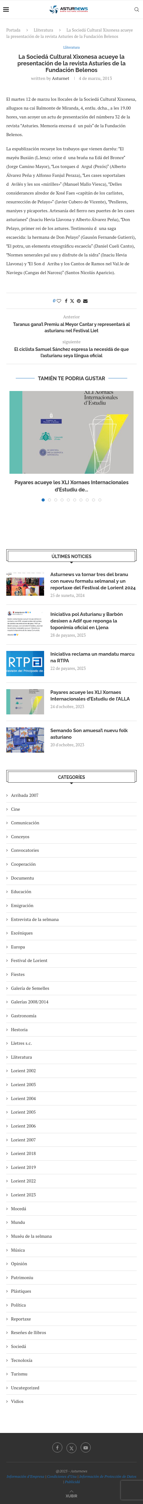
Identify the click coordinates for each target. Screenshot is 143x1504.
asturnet (60, 78)
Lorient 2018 (23, 1153)
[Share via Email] (85, 301)
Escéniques (22, 933)
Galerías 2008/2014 (30, 1002)
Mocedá (18, 1209)
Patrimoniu (22, 1277)
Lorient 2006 (23, 1126)
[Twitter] (71, 1447)
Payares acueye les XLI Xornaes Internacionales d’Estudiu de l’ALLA (90, 695)
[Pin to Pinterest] (79, 301)
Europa (18, 947)
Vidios (17, 1401)
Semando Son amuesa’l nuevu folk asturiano (89, 734)
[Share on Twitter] (72, 301)
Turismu (19, 1374)
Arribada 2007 (24, 795)
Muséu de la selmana (31, 1236)
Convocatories (25, 850)
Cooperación (23, 864)
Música (18, 1250)
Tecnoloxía (21, 1360)
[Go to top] (71, 1496)
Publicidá (72, 1481)
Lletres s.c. (21, 1043)
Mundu (18, 1222)
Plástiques (21, 1291)
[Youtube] (86, 1447)
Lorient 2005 (23, 1112)
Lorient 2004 (23, 1098)
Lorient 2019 (23, 1167)
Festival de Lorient (29, 960)
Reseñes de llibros (28, 1332)
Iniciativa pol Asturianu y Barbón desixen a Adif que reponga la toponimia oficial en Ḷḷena (86, 620)
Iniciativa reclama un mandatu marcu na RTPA (92, 657)
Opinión (19, 1263)
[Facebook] (57, 1447)
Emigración (22, 905)
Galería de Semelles (30, 988)
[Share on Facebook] (66, 301)
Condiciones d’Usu (62, 1476)
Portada (13, 30)
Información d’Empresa (25, 1476)
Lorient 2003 (23, 1084)
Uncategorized (25, 1388)
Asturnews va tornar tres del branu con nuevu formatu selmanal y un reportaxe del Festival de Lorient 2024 (93, 581)
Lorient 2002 (23, 1071)
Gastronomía (24, 1016)
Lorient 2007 (23, 1140)
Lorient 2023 (23, 1195)
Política (18, 1305)
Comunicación (25, 823)
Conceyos (20, 836)
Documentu (22, 878)
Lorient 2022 (23, 1181)
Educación (21, 891)
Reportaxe (21, 1319)
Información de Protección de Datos (107, 1476)
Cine (15, 809)
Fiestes (18, 974)
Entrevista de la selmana (35, 919)
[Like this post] (59, 301)
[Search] (137, 9)
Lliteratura (43, 30)
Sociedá (18, 1346)
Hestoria (19, 1029)
